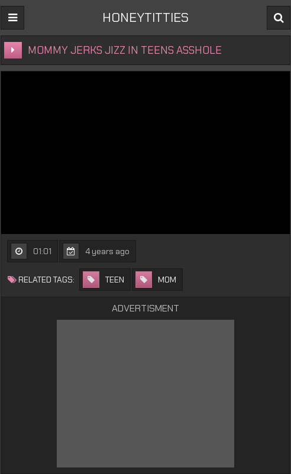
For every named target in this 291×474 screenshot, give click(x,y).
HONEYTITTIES (145, 17)
